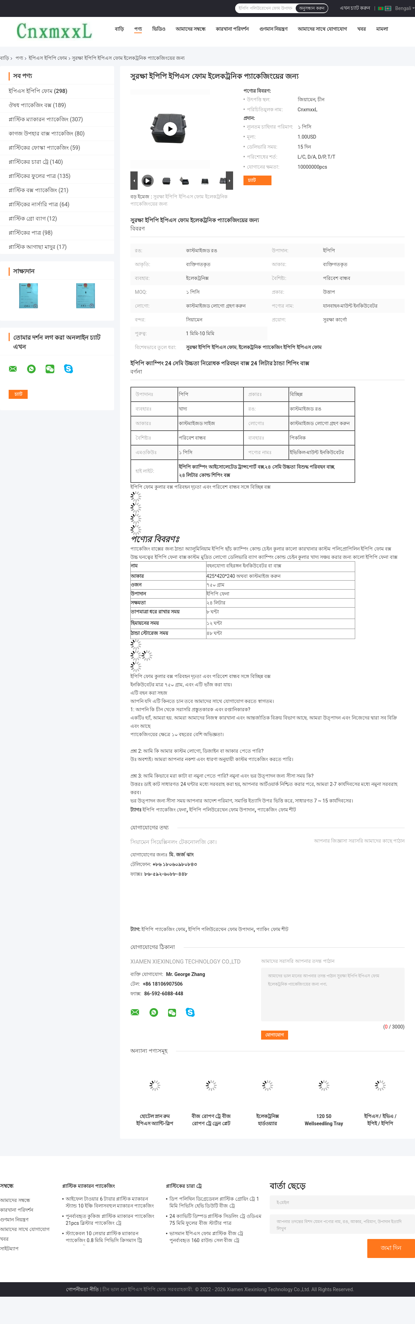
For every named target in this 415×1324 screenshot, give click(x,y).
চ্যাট (252, 180)
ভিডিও (158, 29)
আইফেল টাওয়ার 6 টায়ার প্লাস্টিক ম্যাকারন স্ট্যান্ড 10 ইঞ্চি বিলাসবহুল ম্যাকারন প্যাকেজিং (110, 1202)
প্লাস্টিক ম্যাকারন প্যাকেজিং (38, 119)
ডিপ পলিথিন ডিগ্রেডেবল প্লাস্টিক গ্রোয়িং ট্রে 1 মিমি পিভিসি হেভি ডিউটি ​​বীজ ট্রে (214, 1202)
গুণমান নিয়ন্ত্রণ (273, 29)
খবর (361, 29)
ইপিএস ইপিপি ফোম (48, 58)
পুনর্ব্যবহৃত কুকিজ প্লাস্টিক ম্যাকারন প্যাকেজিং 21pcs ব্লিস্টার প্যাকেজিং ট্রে (110, 1219)
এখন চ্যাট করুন (355, 8)
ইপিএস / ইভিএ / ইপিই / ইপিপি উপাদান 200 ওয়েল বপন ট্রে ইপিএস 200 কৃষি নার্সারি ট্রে (380, 1120)
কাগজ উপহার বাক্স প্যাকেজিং (41, 133)
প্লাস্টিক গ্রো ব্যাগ (27, 218)
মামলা (382, 29)
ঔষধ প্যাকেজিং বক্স (30, 105)
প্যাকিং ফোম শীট (272, 929)
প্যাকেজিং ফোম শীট (276, 810)
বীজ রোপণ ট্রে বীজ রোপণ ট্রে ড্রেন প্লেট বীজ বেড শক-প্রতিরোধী (211, 1120)
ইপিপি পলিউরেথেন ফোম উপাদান (222, 810)
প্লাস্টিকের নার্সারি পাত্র (33, 204)
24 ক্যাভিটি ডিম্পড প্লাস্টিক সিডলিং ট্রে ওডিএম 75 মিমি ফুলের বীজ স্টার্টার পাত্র (215, 1219)
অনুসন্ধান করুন (311, 8)
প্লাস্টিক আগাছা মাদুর (32, 247)
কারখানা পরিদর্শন (232, 29)
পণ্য (138, 29)
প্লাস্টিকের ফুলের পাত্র (32, 176)
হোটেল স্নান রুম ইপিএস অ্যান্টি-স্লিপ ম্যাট (155, 1120)
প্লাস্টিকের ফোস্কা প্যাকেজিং (39, 147)
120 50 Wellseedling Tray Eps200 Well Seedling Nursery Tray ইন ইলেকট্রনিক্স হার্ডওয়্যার (324, 1120)
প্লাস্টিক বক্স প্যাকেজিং (33, 190)
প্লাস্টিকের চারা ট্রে (28, 162)
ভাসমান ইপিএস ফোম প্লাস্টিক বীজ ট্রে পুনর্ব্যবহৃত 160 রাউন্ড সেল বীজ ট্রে (206, 1237)
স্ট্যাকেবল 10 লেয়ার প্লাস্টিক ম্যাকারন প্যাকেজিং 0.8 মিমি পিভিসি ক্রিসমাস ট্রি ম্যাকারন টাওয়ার (104, 1238)
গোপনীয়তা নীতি (82, 1289)
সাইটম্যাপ (9, 1248)
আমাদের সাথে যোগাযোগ (322, 29)
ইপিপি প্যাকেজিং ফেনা (164, 810)
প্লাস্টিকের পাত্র (25, 232)
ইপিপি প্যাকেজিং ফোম (163, 929)
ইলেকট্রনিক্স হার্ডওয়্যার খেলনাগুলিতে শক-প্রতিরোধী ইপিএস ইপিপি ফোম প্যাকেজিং (267, 1120)
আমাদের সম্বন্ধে (190, 29)
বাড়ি (119, 29)
